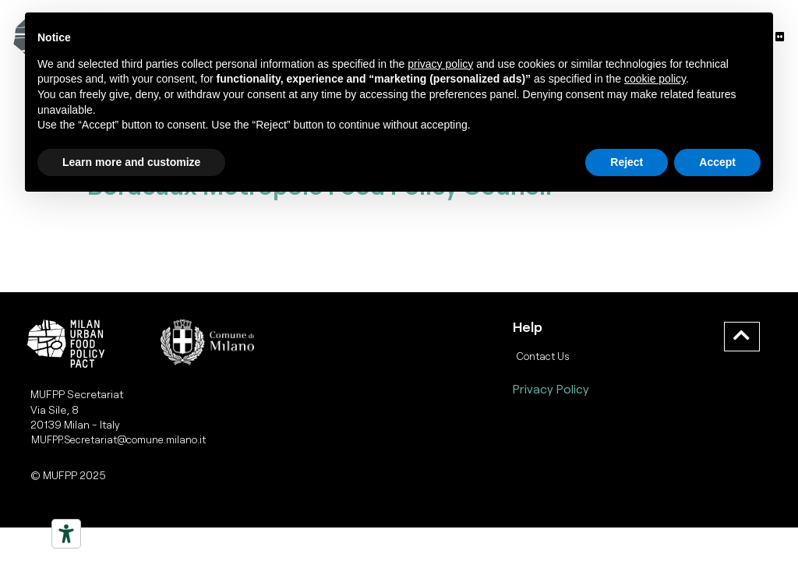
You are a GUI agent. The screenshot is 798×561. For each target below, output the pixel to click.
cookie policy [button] (655, 78)
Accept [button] (717, 162)
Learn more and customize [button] (131, 162)
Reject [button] (626, 162)
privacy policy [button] (440, 64)
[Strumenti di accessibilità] (66, 534)
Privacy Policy (551, 388)
